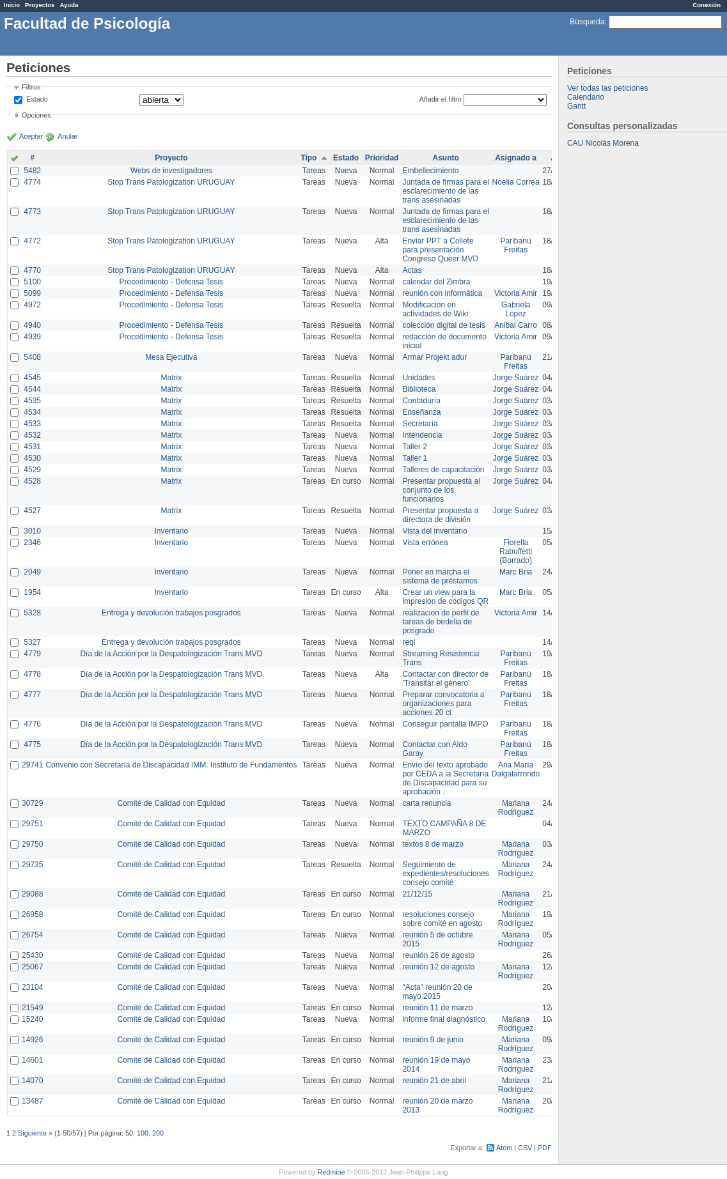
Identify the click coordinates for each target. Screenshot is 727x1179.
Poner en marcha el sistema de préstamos (439, 576)
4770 (32, 270)
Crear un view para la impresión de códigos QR (445, 597)
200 (158, 1133)
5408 (32, 357)
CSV (525, 1148)
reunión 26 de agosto (438, 955)
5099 (32, 293)
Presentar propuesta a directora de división (440, 515)
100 (142, 1133)
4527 (32, 510)
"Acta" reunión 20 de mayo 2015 (437, 992)
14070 (32, 1080)
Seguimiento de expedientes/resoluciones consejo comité (445, 873)
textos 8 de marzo (432, 844)
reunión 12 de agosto (438, 966)
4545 (32, 377)
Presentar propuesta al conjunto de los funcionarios (441, 490)
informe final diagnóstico (443, 1019)
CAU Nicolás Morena (603, 143)
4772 (32, 240)
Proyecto (171, 157)
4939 (32, 336)
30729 (32, 803)
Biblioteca (418, 389)
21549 (32, 1007)
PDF (545, 1148)
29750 (32, 844)
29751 (32, 823)
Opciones (36, 115)
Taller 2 (414, 446)
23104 (32, 987)
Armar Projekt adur (434, 357)
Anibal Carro (515, 325)
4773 (32, 211)
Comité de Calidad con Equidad (171, 803)
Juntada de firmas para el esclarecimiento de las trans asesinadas (445, 191)
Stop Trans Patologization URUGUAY (171, 182)
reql (408, 642)
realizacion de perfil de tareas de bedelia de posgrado (440, 621)
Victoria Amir (515, 293)
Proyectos (39, 4)
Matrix (171, 377)
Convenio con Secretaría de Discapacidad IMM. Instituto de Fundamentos (171, 764)
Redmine (331, 1172)
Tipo (309, 157)
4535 (32, 400)
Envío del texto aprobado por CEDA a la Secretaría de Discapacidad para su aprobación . (445, 778)
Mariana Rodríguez (515, 808)
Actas (411, 270)
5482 (32, 170)
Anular (67, 136)
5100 (32, 281)
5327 (32, 642)
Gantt (576, 106)
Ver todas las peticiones (607, 88)
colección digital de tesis (443, 325)
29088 (32, 894)
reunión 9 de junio (432, 1039)
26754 (32, 934)
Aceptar (31, 136)
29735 (32, 864)
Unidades (418, 377)
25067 (32, 966)
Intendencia (422, 435)
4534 (32, 412)
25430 (32, 955)
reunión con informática (442, 293)
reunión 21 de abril (433, 1080)
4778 (32, 674)
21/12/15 (417, 894)
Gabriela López (515, 309)
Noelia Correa (516, 182)
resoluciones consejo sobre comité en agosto (442, 919)
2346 (32, 542)
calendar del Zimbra (436, 281)
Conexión (706, 4)
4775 (32, 744)
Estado (37, 99)
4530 (32, 458)
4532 (32, 435)
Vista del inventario (434, 531)
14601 (32, 1060)
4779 (32, 653)
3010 (32, 531)
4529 (32, 469)
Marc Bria (515, 571)
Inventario (171, 531)
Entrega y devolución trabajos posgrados (171, 612)
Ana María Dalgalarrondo (516, 769)
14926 (32, 1039)
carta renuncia (426, 803)
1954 (32, 592)
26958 (32, 914)
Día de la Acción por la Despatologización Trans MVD (171, 653)
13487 (32, 1101)
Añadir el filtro (440, 99)
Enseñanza (421, 412)
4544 (32, 389)
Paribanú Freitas (516, 245)
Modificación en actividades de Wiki (435, 309)
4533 (32, 423)
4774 (32, 182)
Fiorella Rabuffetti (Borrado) (515, 551)
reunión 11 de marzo (437, 1007)
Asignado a (515, 157)
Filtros (31, 87)
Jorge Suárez (515, 377)
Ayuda (68, 4)
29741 (32, 764)
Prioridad (382, 157)
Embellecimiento (430, 170)
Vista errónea (425, 542)
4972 (32, 304)
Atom (504, 1148)
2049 (32, 571)
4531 (32, 446)
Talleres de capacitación (443, 469)
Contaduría (421, 400)
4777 (32, 694)
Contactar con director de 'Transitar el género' (445, 679)
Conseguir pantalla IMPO (445, 724)
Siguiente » (35, 1133)
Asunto (445, 157)
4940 (32, 325)
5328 (32, 612)
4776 (32, 724)
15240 (32, 1019)
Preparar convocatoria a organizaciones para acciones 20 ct (443, 703)
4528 (32, 481)
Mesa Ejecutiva (171, 357)
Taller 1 (414, 458)
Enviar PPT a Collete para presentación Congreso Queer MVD (440, 249)
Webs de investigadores (171, 170)
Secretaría (419, 423)
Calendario (585, 97)
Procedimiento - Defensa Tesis (172, 281)
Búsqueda (587, 21)
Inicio (12, 4)
